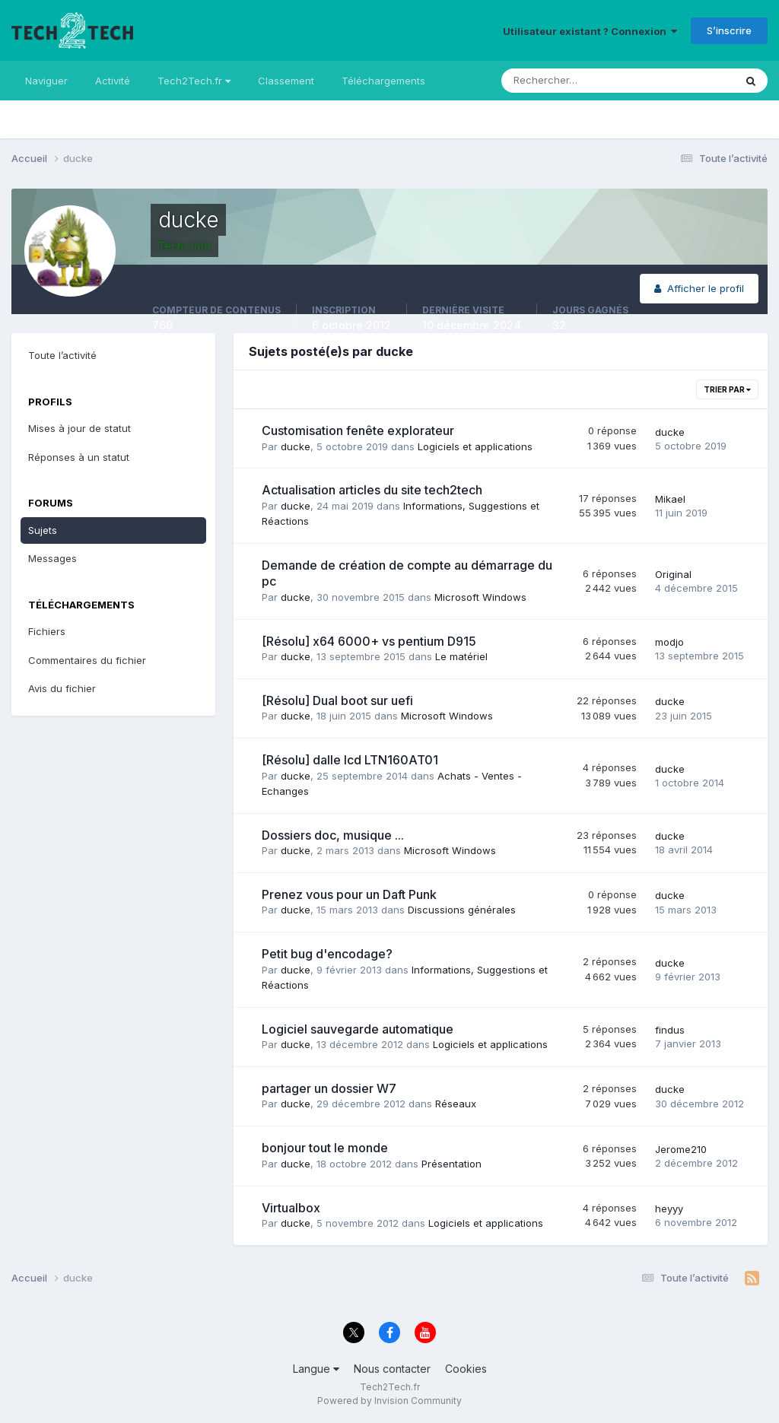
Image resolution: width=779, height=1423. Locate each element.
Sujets (42, 530)
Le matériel (461, 656)
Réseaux (455, 1103)
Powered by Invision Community (389, 1400)
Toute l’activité (62, 355)
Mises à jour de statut (79, 428)
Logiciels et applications (475, 446)
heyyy (669, 1208)
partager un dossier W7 (329, 1088)
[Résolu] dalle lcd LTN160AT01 (350, 759)
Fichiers (46, 631)
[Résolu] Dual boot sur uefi (337, 700)
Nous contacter (392, 1368)
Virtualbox (291, 1207)
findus (670, 1030)
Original (673, 574)
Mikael (670, 499)
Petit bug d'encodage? (327, 953)
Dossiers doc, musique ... (333, 835)
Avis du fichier (62, 688)
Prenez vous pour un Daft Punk (349, 894)
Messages (52, 558)
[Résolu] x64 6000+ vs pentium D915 (369, 641)
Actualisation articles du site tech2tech (372, 489)
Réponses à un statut (78, 457)
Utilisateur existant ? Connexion (590, 31)
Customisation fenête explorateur (358, 430)
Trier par (727, 389)
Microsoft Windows (480, 597)
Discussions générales (462, 910)
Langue (316, 1368)
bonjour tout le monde (325, 1147)
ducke (295, 446)
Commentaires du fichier (87, 660)
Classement (286, 81)
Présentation (451, 1164)
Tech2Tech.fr (194, 81)
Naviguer (46, 81)
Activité (112, 81)
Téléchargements (383, 81)
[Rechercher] (555, 80)
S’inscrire (729, 30)
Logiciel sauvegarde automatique (357, 1029)
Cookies (466, 1368)
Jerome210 (681, 1149)
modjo (669, 642)
